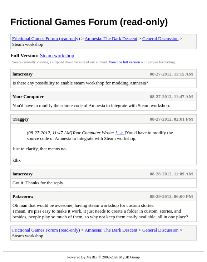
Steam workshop (57, 55)
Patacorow (23, 196)
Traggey (21, 119)
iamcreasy (23, 74)
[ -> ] (120, 132)
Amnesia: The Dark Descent (111, 38)
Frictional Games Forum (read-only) (89, 21)
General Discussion (160, 38)
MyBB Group (129, 257)
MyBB (92, 257)
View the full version (124, 62)
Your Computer (28, 96)
